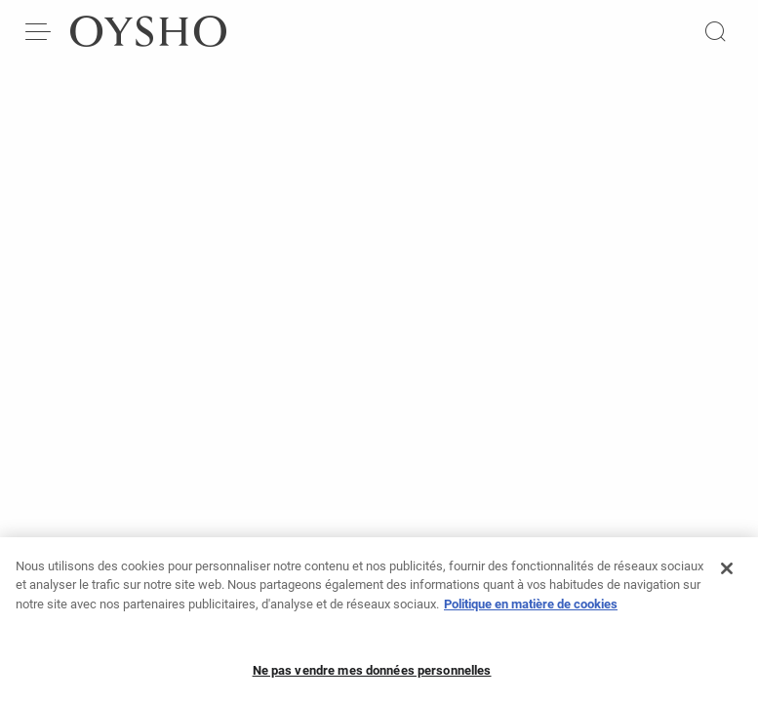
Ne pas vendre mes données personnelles (372, 678)
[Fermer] (726, 576)
